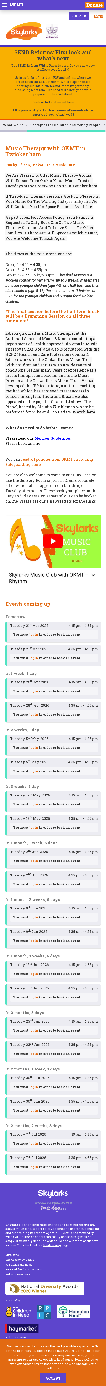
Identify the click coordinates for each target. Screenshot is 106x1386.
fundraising (52, 1245)
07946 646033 (17, 1274)
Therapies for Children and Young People (65, 125)
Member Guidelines (52, 438)
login (33, 634)
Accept (53, 1378)
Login (98, 16)
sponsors (20, 1337)
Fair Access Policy (48, 217)
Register (78, 16)
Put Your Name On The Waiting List (52, 199)
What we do (13, 125)
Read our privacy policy (75, 1359)
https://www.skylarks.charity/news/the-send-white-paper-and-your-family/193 (53, 112)
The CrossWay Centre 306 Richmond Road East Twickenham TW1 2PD (23, 1262)
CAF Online (21, 1237)
